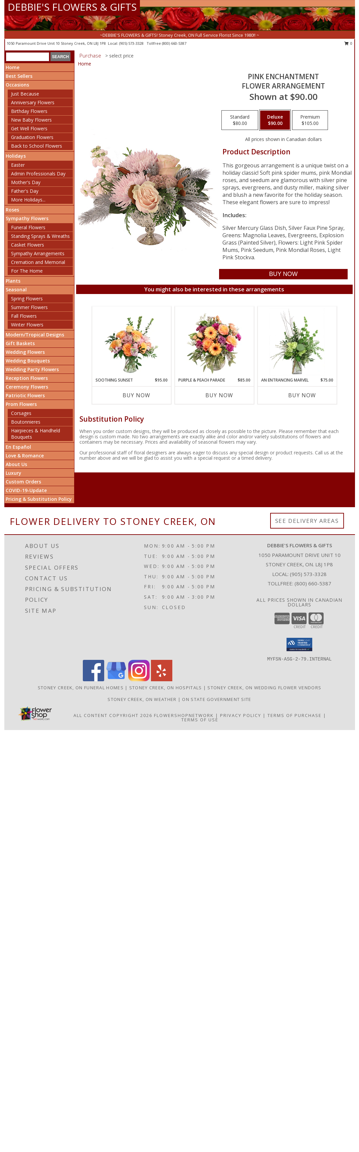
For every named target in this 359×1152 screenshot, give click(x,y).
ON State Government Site (216, 699)
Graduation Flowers (32, 137)
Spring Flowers (27, 298)
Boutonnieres (25, 422)
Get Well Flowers (29, 128)
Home (12, 67)
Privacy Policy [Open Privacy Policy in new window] (240, 715)
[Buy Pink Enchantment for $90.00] (283, 274)
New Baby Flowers (31, 120)
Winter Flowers (27, 324)
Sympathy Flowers (27, 218)
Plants (13, 281)
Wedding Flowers (25, 352)
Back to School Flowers (36, 146)
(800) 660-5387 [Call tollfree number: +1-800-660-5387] (174, 43)
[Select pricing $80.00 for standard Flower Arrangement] (240, 120)
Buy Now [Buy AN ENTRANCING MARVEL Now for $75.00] (302, 395)
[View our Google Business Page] (116, 679)
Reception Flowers (27, 378)
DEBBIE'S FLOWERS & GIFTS (72, 7)
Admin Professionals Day (38, 173)
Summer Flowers (29, 307)
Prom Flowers (21, 404)
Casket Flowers (27, 245)
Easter (18, 165)
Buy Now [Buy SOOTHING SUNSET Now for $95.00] (136, 395)
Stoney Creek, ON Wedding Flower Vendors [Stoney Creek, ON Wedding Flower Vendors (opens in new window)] (264, 688)
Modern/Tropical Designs (35, 334)
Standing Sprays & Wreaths (40, 236)
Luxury (13, 473)
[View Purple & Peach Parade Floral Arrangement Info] (214, 342)
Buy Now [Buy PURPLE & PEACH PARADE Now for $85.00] (219, 395)
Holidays (16, 156)
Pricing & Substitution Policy (39, 499)
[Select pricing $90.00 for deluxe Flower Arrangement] (275, 120)
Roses (12, 209)
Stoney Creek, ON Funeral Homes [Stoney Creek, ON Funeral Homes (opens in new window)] (81, 688)
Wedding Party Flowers (32, 369)
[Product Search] (27, 56)
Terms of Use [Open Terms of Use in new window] (199, 720)
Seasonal (16, 289)
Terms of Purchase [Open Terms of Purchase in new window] (294, 715)
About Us (16, 464)
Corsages (21, 413)
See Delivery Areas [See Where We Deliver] (307, 521)
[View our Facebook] (93, 679)
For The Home (27, 271)
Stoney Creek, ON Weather (142, 699)
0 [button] (348, 43)
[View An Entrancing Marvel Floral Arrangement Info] (297, 342)
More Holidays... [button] (28, 199)
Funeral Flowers (28, 227)
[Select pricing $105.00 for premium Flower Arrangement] (310, 120)
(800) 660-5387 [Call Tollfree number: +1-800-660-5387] (313, 583)
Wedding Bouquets (28, 360)
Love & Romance (25, 455)
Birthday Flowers (29, 111)
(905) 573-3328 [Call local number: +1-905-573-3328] (132, 43)
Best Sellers (19, 76)
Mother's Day (25, 182)
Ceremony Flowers (27, 387)
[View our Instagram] (139, 679)
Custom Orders (23, 481)
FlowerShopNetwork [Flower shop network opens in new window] (184, 715)
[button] (299, 644)
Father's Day (24, 191)
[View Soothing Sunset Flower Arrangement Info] (131, 342)
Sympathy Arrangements (37, 253)
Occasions (17, 85)
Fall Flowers (24, 316)
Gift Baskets (20, 343)
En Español (18, 447)
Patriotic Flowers (25, 395)
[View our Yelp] (161, 679)
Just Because (25, 94)
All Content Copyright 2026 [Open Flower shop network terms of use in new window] (112, 715)
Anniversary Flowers (32, 102)
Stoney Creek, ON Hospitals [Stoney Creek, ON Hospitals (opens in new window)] (165, 688)
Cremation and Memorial (38, 262)
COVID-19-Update (26, 490)
